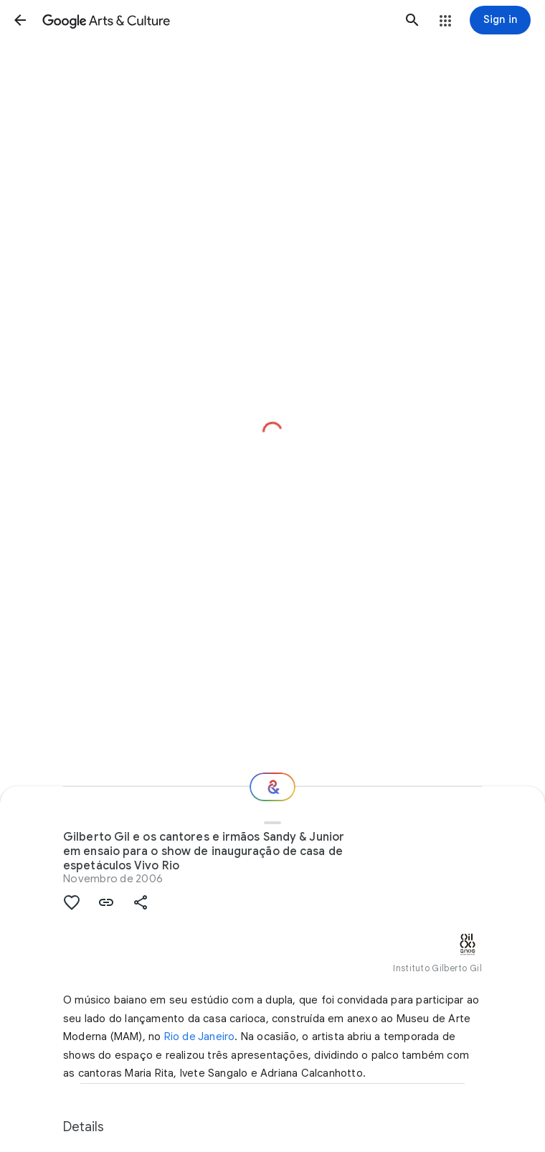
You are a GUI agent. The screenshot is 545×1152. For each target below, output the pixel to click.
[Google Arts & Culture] (216, 20)
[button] (20, 20)
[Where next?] (272, 787)
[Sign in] (500, 20)
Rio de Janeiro (199, 1036)
